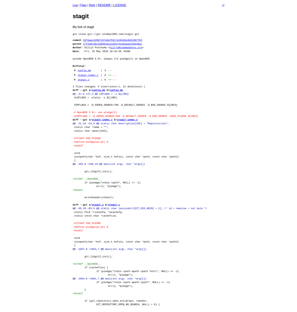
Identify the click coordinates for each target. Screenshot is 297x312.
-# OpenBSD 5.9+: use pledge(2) (95, 112)
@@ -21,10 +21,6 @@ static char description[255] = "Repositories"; (121, 123)
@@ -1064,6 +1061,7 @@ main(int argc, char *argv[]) (110, 278)
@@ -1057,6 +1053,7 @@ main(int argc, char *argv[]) (110, 249)
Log (75, 5)
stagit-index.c (88, 75)
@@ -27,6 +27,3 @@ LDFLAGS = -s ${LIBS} (101, 94)
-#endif (78, 145)
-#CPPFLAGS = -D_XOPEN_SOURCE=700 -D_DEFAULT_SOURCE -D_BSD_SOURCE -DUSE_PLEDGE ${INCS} (135, 116)
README (104, 5)
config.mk (84, 70)
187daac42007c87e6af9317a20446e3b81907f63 (112, 40)
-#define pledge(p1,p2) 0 (90, 142)
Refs (92, 5)
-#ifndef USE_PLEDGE (87, 138)
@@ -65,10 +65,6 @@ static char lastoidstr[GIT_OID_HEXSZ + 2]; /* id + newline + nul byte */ (140, 208)
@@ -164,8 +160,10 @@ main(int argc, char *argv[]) (109, 164)
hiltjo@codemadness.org (126, 47)
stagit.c (83, 79)
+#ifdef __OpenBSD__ (87, 179)
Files (83, 5)
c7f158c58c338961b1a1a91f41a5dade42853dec (112, 44)
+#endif (78, 190)
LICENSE (119, 5)
